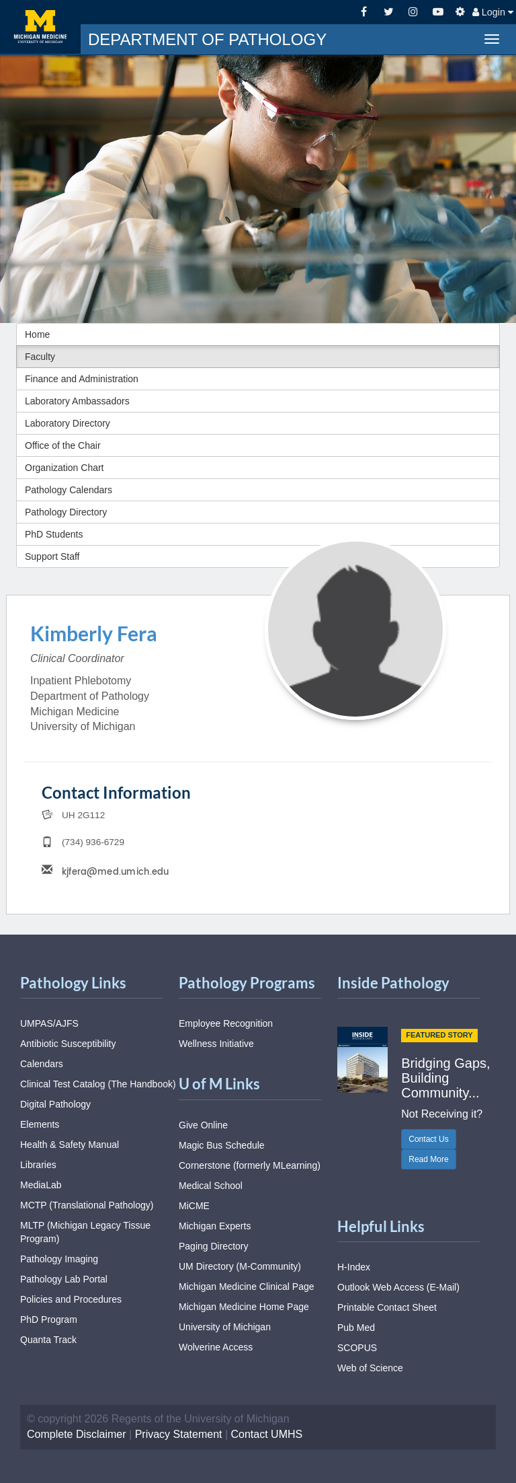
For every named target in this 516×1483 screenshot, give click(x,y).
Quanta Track (48, 1339)
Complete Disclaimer (76, 1434)
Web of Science (370, 1368)
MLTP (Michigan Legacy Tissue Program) (85, 1232)
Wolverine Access (216, 1347)
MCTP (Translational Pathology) (86, 1205)
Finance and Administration (81, 378)
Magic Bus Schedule (222, 1145)
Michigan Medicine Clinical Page (246, 1286)
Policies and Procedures (71, 1299)
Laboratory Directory (67, 423)
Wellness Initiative (216, 1043)
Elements (39, 1124)
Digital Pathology (55, 1104)
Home (37, 334)
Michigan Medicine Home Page (244, 1306)
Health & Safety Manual (69, 1144)
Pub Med (356, 1327)
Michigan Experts (215, 1226)
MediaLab (41, 1185)
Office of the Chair (63, 445)
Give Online (203, 1125)
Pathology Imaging (59, 1259)
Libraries (38, 1164)
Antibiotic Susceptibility (68, 1043)
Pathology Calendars (68, 489)
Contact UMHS (267, 1434)
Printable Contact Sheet (387, 1307)
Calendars (41, 1063)
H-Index (353, 1267)
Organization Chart (64, 467)
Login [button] (492, 12)
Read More (428, 1159)
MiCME (194, 1205)
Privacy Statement (178, 1434)
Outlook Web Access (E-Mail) (398, 1287)
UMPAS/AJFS (49, 1023)
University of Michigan (225, 1327)
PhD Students (54, 534)
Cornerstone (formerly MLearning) (249, 1165)
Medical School (211, 1185)
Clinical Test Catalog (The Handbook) (98, 1084)
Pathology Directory (66, 512)
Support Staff (52, 556)
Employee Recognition (226, 1023)
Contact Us (428, 1139)
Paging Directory (214, 1246)
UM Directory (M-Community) (240, 1266)
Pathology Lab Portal (64, 1279)
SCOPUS (357, 1347)
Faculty (40, 356)
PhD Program (48, 1319)
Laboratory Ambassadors (77, 401)
